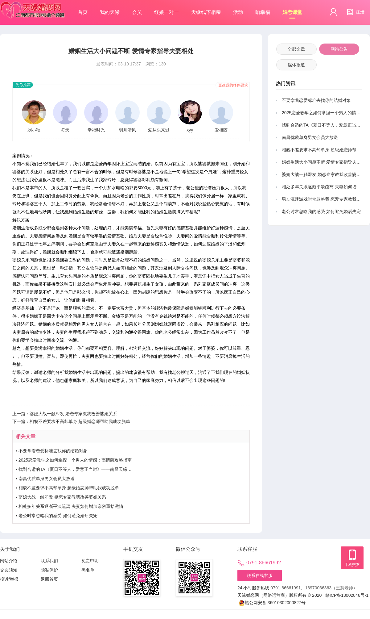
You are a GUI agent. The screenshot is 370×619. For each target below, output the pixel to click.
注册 (354, 12)
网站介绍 (8, 560)
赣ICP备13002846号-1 (346, 595)
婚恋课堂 (292, 14)
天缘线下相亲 (206, 12)
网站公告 (339, 49)
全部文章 (296, 49)
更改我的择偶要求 (233, 85)
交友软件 (90, 268)
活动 (238, 12)
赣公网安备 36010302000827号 (272, 603)
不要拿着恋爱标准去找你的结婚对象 (53, 450)
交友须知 (8, 569)
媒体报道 (296, 64)
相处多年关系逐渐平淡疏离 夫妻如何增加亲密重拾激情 (70, 506)
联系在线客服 (260, 575)
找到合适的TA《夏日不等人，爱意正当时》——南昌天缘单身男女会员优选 (90, 469)
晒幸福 (262, 12)
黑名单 (87, 569)
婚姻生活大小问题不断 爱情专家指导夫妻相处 (325, 162)
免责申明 (90, 560)
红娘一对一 (166, 12)
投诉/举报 (9, 579)
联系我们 (49, 560)
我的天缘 (110, 12)
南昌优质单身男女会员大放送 (46, 478)
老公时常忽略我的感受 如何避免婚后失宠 (57, 515)
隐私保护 (49, 569)
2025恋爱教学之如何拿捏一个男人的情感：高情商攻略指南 (75, 460)
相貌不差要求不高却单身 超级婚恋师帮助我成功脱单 (80, 421)
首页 (83, 12)
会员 (137, 12)
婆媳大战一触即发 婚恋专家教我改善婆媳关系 (73, 413)
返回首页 (49, 579)
